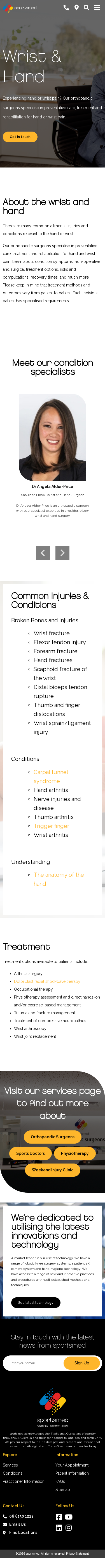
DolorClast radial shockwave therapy (47, 981)
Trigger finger (51, 826)
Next (62, 553)
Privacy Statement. (78, 1553)
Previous (43, 553)
